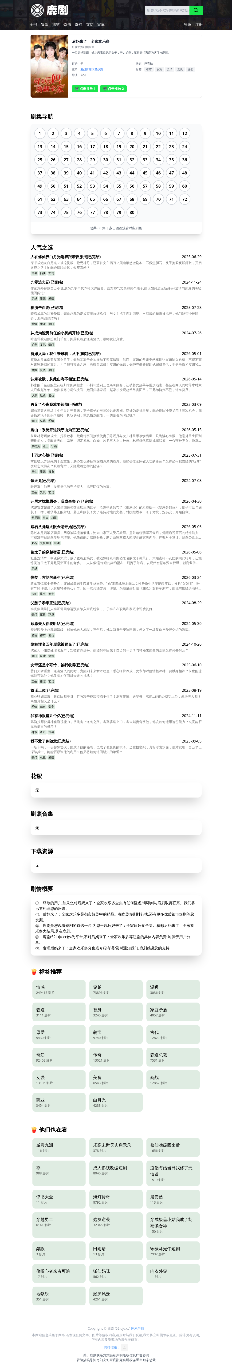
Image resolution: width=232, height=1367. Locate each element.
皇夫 (45, 518)
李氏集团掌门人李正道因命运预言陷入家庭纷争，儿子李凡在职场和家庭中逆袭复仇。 (93, 609)
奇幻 (78, 24)
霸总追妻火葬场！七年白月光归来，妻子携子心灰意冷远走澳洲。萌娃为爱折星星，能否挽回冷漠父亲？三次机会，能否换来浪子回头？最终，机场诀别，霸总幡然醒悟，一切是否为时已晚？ (116, 412)
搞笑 (56, 24)
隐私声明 (116, 1355)
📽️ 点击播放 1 (85, 88)
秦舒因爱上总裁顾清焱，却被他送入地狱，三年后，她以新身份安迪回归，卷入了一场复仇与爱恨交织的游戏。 (111, 629)
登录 (187, 24)
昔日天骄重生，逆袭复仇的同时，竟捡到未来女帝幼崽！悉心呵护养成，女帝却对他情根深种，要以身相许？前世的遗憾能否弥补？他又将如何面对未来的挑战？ (116, 673)
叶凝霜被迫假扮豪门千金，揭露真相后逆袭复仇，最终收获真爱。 (78, 339)
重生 (34, 472)
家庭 (101, 24)
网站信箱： (116, 1347)
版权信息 (129, 1355)
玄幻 (90, 24)
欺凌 (43, 395)
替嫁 (34, 370)
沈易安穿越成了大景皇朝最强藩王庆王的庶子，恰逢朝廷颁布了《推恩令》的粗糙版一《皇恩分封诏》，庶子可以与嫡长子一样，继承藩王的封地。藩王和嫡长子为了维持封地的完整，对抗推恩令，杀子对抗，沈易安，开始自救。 (116, 509)
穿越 (34, 298)
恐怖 (67, 24)
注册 (199, 24)
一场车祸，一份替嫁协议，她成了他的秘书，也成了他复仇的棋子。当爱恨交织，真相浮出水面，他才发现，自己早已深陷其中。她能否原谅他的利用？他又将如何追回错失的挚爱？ (116, 749)
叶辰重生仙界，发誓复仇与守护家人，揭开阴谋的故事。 (72, 486)
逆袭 (34, 273)
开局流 (35, 518)
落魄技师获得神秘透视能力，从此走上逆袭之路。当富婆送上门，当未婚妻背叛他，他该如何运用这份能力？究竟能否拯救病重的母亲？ (116, 724)
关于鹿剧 (89, 1355)
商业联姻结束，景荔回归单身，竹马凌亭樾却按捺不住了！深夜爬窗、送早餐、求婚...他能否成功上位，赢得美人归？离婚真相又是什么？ (116, 698)
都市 (149, 69)
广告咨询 (142, 1355)
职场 (51, 614)
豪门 (51, 324)
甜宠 (159, 69)
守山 (54, 446)
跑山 (45, 446)
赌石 (34, 543)
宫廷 (126, 1360)
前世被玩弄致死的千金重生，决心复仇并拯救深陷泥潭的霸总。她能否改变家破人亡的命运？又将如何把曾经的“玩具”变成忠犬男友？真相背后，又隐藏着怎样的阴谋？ (116, 463)
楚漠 (91, 69)
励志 (145, 1360)
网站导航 (137, 1328)
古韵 (34, 594)
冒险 (44, 24)
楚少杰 (98, 69)
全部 (33, 24)
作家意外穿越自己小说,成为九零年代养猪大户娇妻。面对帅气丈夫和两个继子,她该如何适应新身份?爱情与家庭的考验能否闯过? (116, 290)
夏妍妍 (84, 69)
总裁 (43, 421)
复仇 (180, 69)
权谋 (54, 518)
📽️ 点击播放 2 (113, 88)
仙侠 (43, 273)
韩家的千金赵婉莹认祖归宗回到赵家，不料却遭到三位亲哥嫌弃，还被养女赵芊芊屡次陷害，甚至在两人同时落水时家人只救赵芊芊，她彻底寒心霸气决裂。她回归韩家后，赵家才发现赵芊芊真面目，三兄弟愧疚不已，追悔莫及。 (116, 387)
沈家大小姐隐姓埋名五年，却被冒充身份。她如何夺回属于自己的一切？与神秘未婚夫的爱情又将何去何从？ (110, 650)
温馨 (190, 69)
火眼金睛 (45, 543)
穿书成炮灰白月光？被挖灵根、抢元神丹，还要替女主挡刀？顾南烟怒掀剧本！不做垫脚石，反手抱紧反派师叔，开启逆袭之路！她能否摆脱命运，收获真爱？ (116, 265)
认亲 (34, 395)
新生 (51, 594)
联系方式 (103, 1355)
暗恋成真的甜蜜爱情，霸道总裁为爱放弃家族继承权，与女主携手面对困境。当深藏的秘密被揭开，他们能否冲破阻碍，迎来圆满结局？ (114, 315)
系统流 (35, 446)
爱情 (170, 69)
